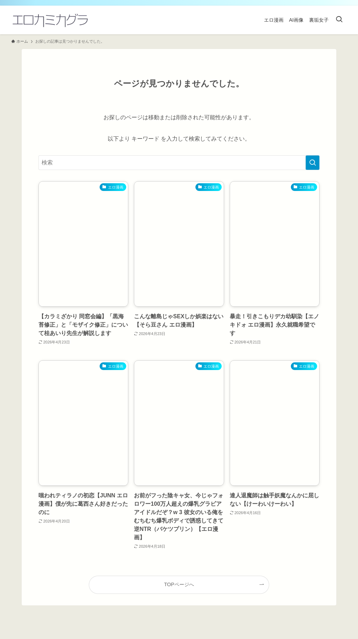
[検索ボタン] (339, 20)
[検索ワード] (179, 162)
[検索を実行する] (313, 162)
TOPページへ (179, 584)
